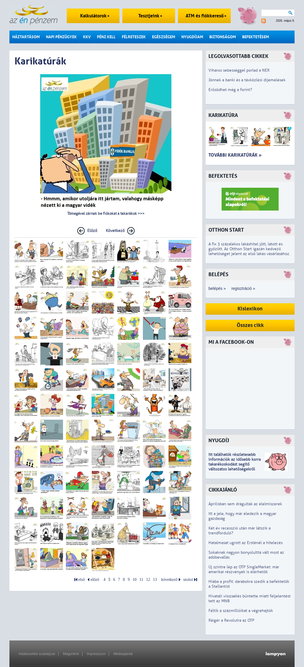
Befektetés (222, 176)
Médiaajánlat (123, 654)
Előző (92, 230)
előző (94, 579)
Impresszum (96, 654)
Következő (115, 230)
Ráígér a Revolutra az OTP (231, 620)
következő (169, 579)
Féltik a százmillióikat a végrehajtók (240, 610)
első (81, 579)
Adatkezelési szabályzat (37, 654)
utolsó (188, 579)
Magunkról (71, 654)
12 (148, 579)
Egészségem (163, 37)
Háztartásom (26, 37)
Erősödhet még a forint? (230, 89)
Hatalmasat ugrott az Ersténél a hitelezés (245, 542)
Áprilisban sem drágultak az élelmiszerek (245, 504)
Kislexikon (250, 309)
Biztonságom (222, 37)
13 (155, 579)
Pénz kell (106, 37)
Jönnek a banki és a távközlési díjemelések (246, 80)
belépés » (217, 288)
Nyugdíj (218, 441)
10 (135, 579)
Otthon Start (226, 230)
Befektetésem (255, 37)
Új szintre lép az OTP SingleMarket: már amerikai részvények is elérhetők (243, 569)
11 (141, 579)
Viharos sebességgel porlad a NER (238, 70)
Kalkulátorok (95, 16)
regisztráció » (243, 288)
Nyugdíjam (192, 37)
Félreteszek (134, 37)
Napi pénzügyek (61, 37)
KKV (87, 37)
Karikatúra (223, 115)
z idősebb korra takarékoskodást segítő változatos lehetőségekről (234, 464)
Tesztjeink (150, 16)
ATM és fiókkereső (206, 16)
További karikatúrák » (235, 155)
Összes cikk (250, 325)
